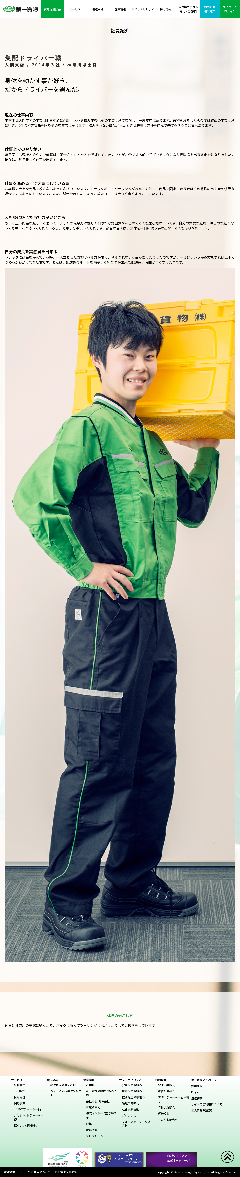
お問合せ (160, 1080)
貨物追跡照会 (166, 1107)
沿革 (89, 1124)
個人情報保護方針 (204, 1110)
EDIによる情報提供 (26, 1125)
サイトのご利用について (208, 1104)
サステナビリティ (130, 1080)
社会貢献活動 (130, 1109)
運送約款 (198, 1098)
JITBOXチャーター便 (27, 1109)
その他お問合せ (168, 1120)
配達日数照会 (166, 1085)
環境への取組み (132, 1091)
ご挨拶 (90, 1085)
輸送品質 (53, 1080)
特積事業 (19, 1085)
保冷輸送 (19, 1097)
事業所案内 (93, 1107)
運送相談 (163, 1113)
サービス (16, 1080)
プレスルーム (94, 1136)
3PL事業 (19, 1091)
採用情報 (198, 1086)
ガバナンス (129, 1115)
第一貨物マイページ (205, 1080)
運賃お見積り (166, 1091)
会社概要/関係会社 (98, 1101)
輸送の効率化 (130, 1103)
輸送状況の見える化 (63, 1085)
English (197, 1092)
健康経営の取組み (133, 1097)
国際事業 (19, 1103)
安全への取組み (132, 1085)
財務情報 (91, 1130)
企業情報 (89, 1080)
